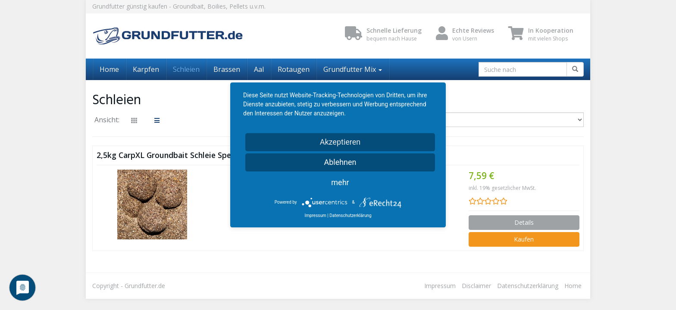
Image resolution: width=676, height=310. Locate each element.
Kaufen (524, 239)
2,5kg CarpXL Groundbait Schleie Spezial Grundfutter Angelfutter (216, 155)
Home (109, 69)
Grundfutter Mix (352, 69)
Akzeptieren (340, 141)
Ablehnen (340, 162)
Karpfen (146, 69)
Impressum (440, 286)
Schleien (186, 69)
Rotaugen (294, 69)
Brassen (226, 69)
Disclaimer (476, 286)
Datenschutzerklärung (527, 286)
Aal (259, 69)
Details (524, 222)
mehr (340, 182)
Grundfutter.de (145, 286)
